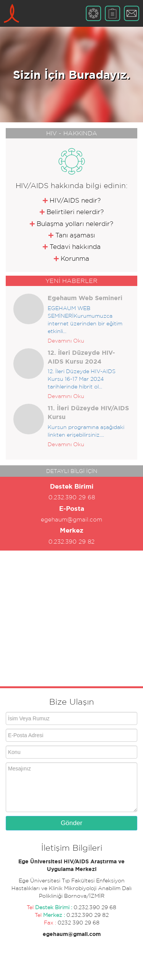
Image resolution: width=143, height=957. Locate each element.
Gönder (71, 823)
